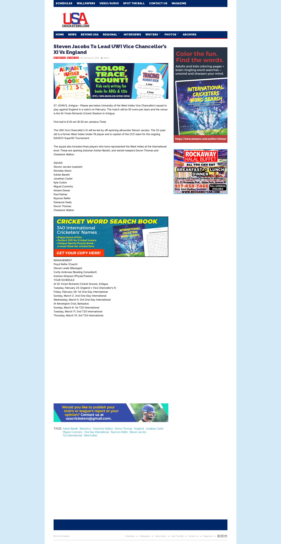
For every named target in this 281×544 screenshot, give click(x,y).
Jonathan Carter (155, 428)
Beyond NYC (59, 58)
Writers (152, 34)
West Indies (90, 435)
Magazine (179, 3)
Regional (110, 34)
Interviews (132, 34)
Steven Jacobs (138, 432)
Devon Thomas (123, 428)
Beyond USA (90, 34)
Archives (189, 34)
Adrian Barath (70, 428)
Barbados (85, 428)
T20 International (72, 435)
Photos (171, 34)
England (139, 428)
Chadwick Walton (103, 428)
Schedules (64, 3)
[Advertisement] (162, 19)
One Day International (96, 432)
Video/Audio (109, 3)
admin (106, 58)
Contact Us (158, 3)
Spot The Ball (134, 3)
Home (60, 34)
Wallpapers (86, 3)
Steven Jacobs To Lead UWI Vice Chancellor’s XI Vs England (110, 49)
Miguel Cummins (72, 432)
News (72, 34)
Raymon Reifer (119, 432)
